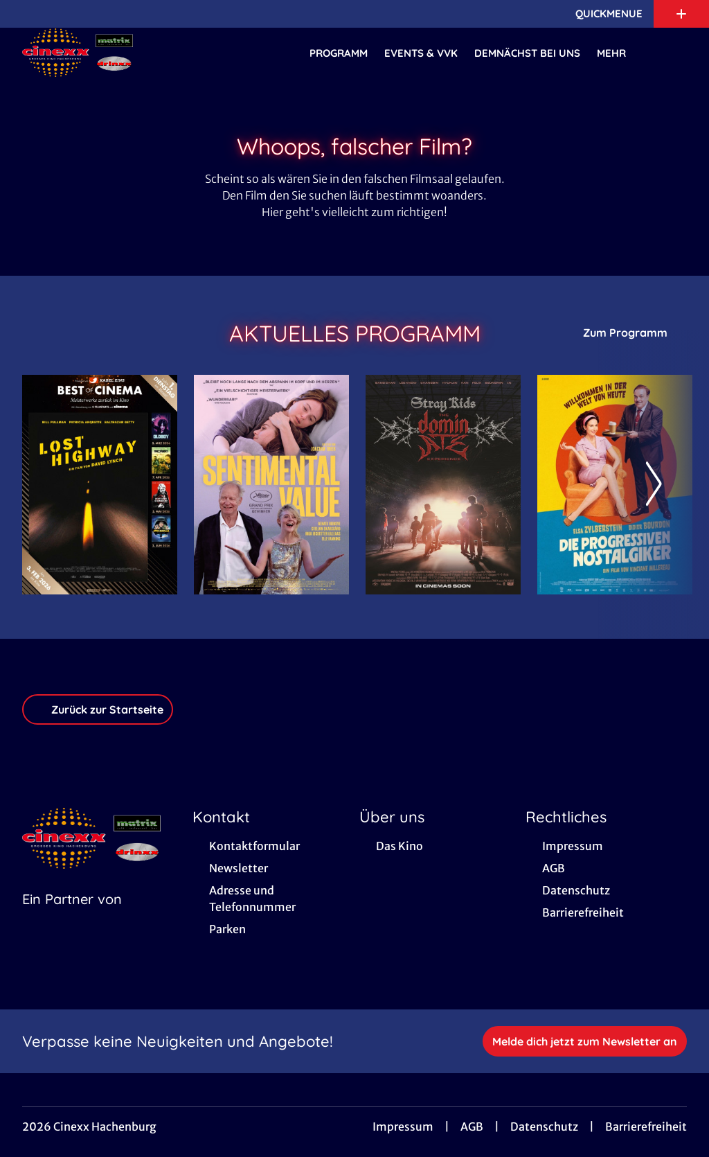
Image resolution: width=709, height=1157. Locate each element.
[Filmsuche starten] (673, 53)
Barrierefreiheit (646, 1126)
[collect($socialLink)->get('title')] (25, 14)
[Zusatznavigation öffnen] (681, 14)
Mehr (620, 53)
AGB (471, 1126)
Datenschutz (544, 1126)
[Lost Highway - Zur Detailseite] (99, 484)
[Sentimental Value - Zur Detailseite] (271, 484)
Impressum (403, 1126)
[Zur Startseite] (119, 53)
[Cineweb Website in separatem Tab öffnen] (72, 916)
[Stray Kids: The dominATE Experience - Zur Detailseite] (443, 484)
